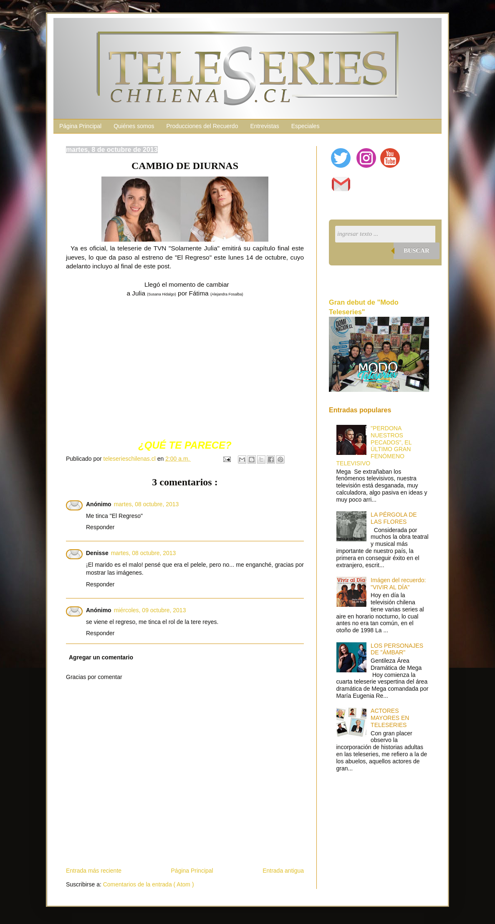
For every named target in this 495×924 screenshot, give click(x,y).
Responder (100, 527)
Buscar (416, 250)
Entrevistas (264, 126)
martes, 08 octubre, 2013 (146, 504)
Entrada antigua (283, 870)
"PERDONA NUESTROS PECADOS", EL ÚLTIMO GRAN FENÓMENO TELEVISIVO (374, 446)
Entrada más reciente (93, 870)
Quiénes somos (134, 126)
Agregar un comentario (101, 657)
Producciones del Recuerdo (202, 126)
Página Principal (80, 126)
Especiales (305, 126)
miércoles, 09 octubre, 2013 (150, 610)
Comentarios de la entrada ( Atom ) (148, 884)
